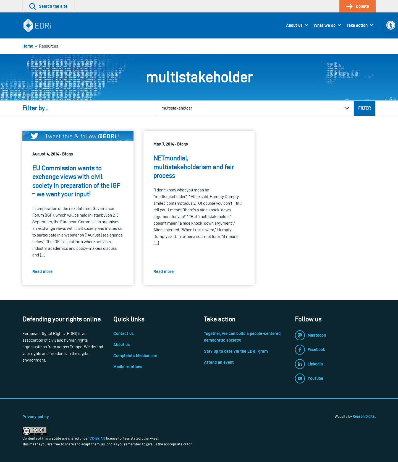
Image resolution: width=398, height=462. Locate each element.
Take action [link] (357, 25)
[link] (391, 25)
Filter (364, 108)
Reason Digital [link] (364, 416)
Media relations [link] (127, 366)
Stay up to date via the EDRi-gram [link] (236, 351)
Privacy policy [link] (35, 416)
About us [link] (294, 25)
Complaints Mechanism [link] (135, 355)
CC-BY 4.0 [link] (97, 438)
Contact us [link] (123, 333)
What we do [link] (325, 25)
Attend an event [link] (219, 362)
